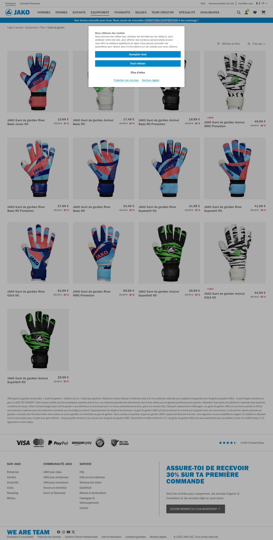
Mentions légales (150, 80)
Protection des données (126, 80)
